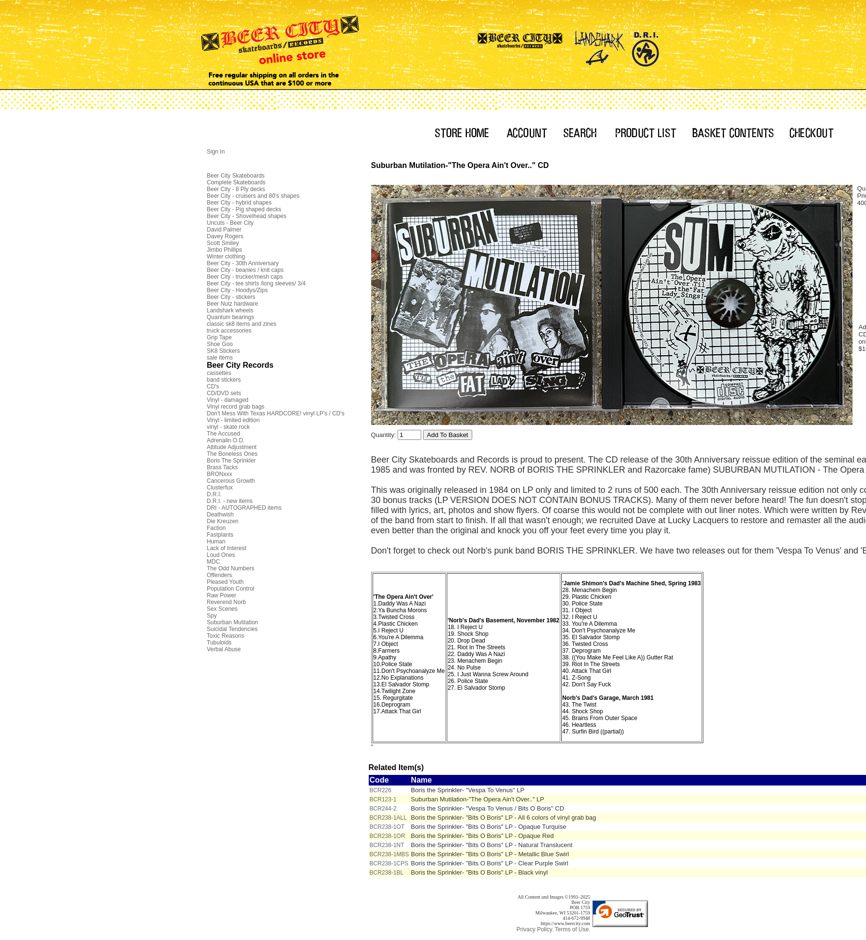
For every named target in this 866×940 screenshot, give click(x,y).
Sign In (216, 151)
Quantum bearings (231, 317)
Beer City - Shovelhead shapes (246, 216)
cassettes (219, 373)
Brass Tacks (222, 467)
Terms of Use (572, 929)
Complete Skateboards (236, 182)
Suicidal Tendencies (232, 629)
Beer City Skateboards (236, 175)
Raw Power (221, 595)
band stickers (224, 379)
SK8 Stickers (223, 351)
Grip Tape (219, 337)
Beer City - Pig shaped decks (244, 209)
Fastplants (220, 534)
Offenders (219, 575)
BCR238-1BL (387, 872)
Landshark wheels (230, 310)
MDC (213, 561)
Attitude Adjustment (232, 447)
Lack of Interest (226, 548)
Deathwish (220, 514)
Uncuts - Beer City (230, 222)
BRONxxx (220, 474)
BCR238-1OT (387, 827)
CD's (213, 386)
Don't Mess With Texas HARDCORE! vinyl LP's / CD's (276, 413)
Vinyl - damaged (228, 400)
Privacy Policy (535, 929)
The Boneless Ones (232, 454)
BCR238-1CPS (389, 863)
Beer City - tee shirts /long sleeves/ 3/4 (256, 283)
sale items (220, 357)
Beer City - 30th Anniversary (243, 263)
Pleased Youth (225, 582)
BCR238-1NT (387, 845)
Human (216, 541)
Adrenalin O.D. (226, 440)
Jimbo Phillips (224, 249)
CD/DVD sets (224, 393)
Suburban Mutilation (233, 622)
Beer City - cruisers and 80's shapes (253, 196)
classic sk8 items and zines (242, 324)
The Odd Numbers (231, 568)
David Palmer (224, 229)
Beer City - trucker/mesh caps (245, 276)
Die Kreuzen (223, 521)
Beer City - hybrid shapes (239, 202)
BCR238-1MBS (389, 854)
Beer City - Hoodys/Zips (237, 290)
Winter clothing (226, 256)
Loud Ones (221, 555)
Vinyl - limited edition (233, 420)
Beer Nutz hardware (233, 303)
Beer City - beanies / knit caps (245, 270)
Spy (212, 615)
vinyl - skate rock (228, 427)
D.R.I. (214, 494)
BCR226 (380, 790)
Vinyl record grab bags (236, 406)
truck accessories (229, 330)
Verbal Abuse (224, 649)
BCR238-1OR (387, 836)
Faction (216, 528)
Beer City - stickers (231, 297)
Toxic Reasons (226, 635)
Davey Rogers (225, 236)
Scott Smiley (223, 243)
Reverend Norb (226, 602)
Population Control (231, 588)
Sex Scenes (222, 608)
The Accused (223, 433)
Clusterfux (220, 487)
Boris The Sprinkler (231, 460)
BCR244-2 (383, 808)
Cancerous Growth (231, 480)
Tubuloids (219, 642)
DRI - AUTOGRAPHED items (244, 507)
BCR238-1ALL (388, 817)
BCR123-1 (383, 799)
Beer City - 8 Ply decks (236, 189)
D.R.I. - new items (230, 501)
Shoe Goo (220, 344)
